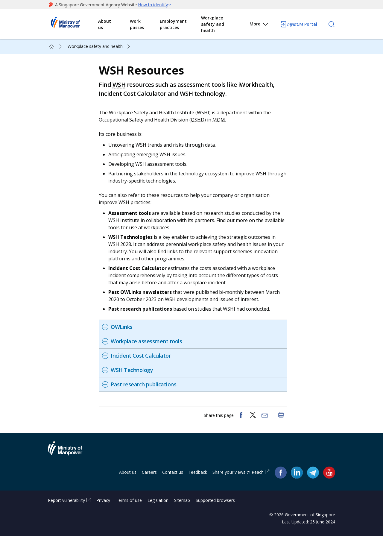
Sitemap (182, 500)
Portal (298, 24)
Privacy (103, 500)
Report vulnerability (66, 500)
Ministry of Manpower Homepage (73, 24)
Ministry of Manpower (70, 452)
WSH (119, 85)
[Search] (331, 24)
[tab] (193, 327)
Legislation (158, 500)
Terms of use (129, 500)
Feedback (198, 472)
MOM (218, 119)
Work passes (137, 24)
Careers (149, 472)
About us (104, 24)
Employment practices (173, 24)
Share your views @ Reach (238, 472)
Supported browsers (215, 500)
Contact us (172, 472)
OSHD (197, 119)
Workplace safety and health (212, 24)
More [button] (259, 25)
